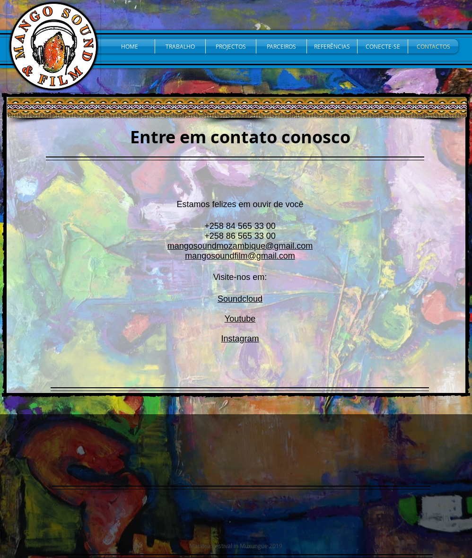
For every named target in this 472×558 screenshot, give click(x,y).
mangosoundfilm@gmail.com (240, 256)
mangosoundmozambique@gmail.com (240, 246)
